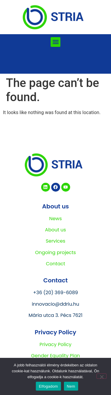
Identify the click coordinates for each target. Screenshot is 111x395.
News (55, 218)
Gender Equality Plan (55, 355)
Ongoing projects (55, 252)
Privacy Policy (55, 344)
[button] (55, 42)
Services (55, 241)
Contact (55, 263)
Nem (71, 386)
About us (55, 229)
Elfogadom (48, 386)
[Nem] (101, 376)
